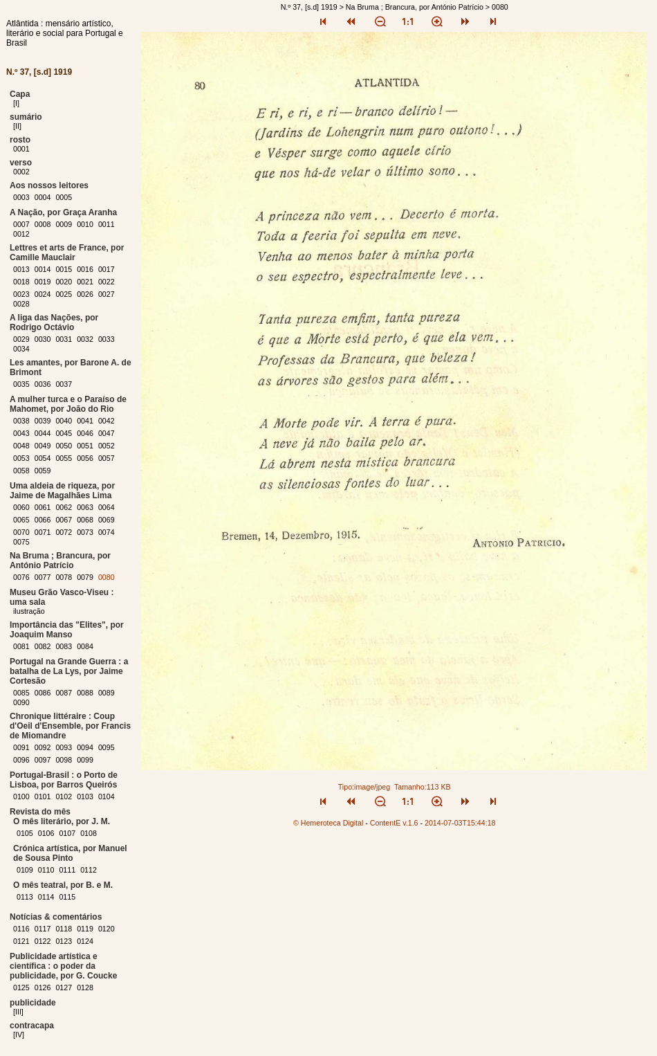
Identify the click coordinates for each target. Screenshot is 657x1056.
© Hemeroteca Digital (328, 823)
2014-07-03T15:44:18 (460, 823)
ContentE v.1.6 (394, 823)
